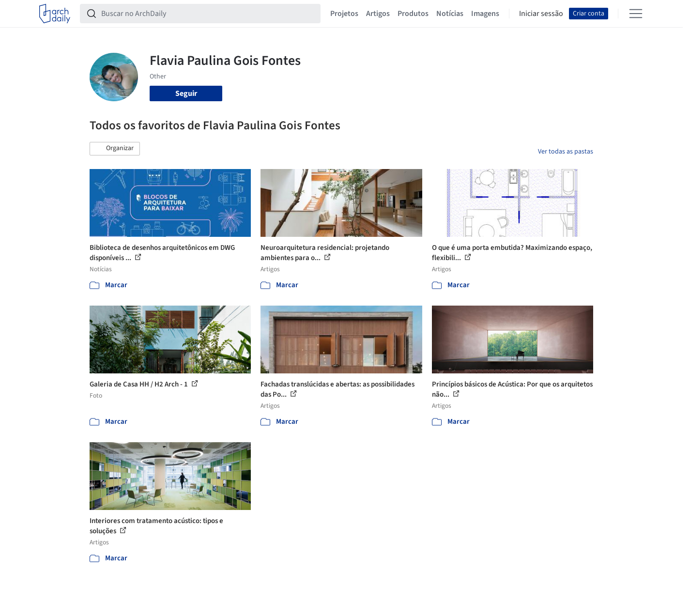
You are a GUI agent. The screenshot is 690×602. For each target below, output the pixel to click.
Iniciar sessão (541, 13)
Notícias (449, 13)
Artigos (378, 13)
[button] (115, 148)
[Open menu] (636, 13)
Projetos (344, 13)
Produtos (413, 13)
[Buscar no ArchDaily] (208, 13)
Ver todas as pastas (565, 151)
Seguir (186, 93)
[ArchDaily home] (54, 13)
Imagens (485, 13)
